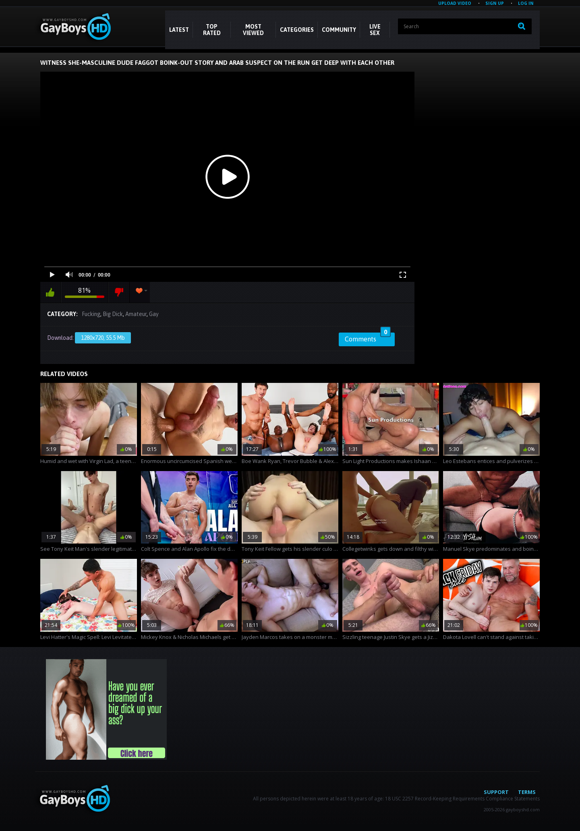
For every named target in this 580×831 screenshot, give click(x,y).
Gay (154, 314)
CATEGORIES (297, 30)
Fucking (91, 314)
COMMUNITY (339, 30)
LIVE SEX (375, 29)
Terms (527, 792)
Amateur (136, 314)
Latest (179, 30)
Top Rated (212, 29)
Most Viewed (253, 29)
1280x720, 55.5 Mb (103, 338)
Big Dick (113, 314)
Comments (368, 338)
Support (496, 792)
